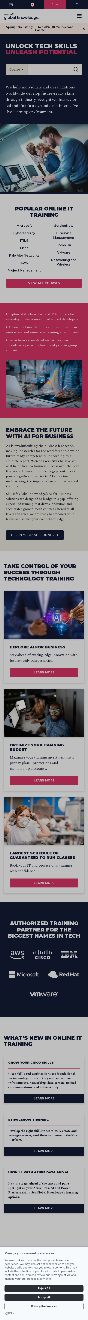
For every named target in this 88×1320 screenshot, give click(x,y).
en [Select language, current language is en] (10, 1313)
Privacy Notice (60, 1275)
